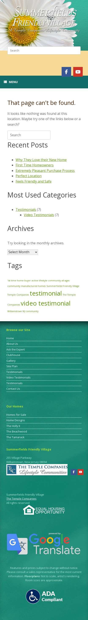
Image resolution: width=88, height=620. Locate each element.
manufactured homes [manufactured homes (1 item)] (33, 286)
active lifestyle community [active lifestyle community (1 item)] (46, 280)
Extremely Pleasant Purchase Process (45, 170)
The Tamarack (15, 437)
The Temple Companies (21, 498)
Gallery (11, 361)
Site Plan (12, 366)
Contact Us (13, 389)
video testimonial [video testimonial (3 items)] (45, 303)
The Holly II (13, 426)
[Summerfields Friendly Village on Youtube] (78, 72)
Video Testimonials (39, 215)
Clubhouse (13, 355)
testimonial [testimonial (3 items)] (46, 293)
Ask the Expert (15, 349)
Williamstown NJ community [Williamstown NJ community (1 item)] (22, 311)
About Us (12, 344)
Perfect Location (29, 176)
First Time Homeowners (35, 165)
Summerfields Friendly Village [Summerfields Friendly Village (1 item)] (62, 286)
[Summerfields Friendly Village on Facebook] (66, 72)
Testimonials (26, 209)
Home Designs (15, 420)
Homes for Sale (16, 415)
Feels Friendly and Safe (33, 181)
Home (10, 338)
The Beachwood (16, 431)
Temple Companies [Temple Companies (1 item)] (18, 294)
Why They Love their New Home (41, 159)
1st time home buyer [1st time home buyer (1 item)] (19, 280)
